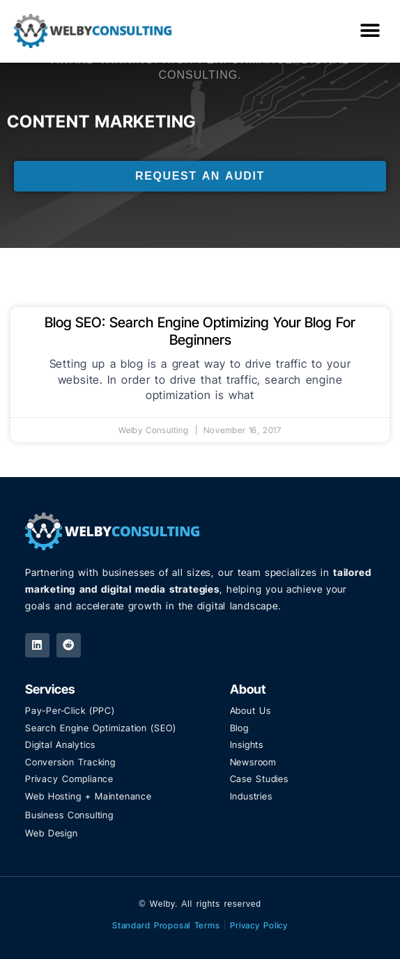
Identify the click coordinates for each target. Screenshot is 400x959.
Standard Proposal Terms (166, 925)
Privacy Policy (259, 925)
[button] (370, 31)
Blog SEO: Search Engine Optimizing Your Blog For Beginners (200, 331)
